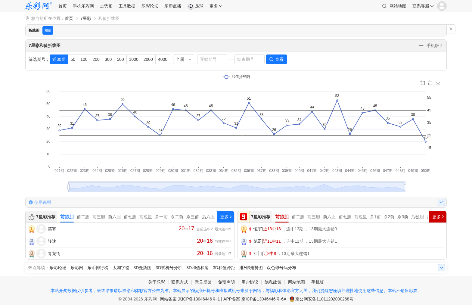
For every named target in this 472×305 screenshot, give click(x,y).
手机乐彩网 (83, 6)
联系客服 (420, 6)
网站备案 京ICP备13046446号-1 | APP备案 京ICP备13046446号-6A (223, 299)
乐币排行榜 (97, 267)
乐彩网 (76, 267)
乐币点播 (172, 6)
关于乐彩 (156, 282)
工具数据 (127, 6)
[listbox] (183, 59)
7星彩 (85, 18)
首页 (62, 6)
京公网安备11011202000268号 (324, 299)
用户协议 (249, 282)
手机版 (435, 45)
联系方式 (179, 282)
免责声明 (226, 282)
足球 (195, 6)
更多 (214, 6)
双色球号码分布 (281, 267)
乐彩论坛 (149, 6)
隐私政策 (273, 282)
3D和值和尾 (197, 267)
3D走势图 (143, 267)
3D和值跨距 (224, 267)
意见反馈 (203, 282)
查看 (279, 59)
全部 (421, 45)
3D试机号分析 (169, 267)
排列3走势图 (251, 267)
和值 (47, 30)
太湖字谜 (121, 267)
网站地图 (398, 6)
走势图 (106, 6)
